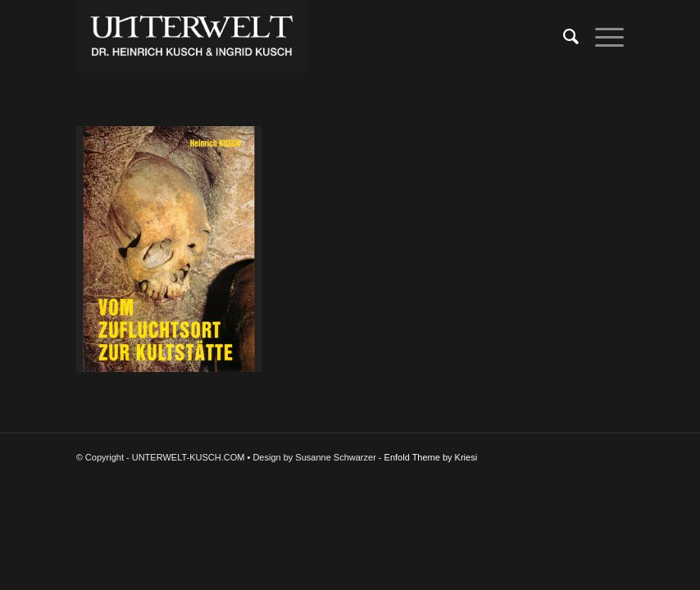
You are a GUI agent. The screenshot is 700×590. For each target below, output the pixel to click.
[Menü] (601, 37)
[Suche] (563, 37)
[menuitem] (563, 37)
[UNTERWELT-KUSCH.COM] (191, 37)
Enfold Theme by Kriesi (431, 457)
